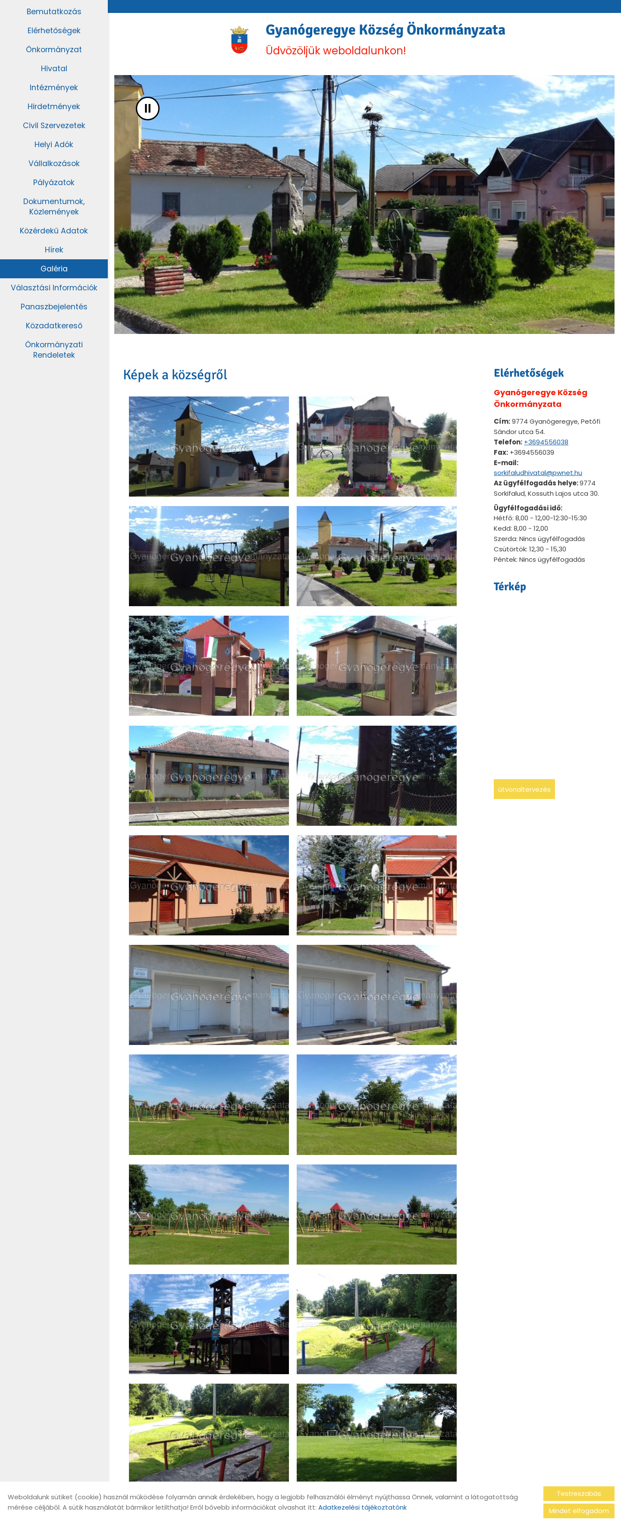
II (147, 111)
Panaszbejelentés (54, 306)
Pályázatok (54, 182)
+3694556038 (546, 444)
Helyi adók (54, 144)
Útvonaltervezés (524, 791)
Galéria (54, 268)
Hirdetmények (54, 106)
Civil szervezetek (54, 125)
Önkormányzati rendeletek (54, 349)
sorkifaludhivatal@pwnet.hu (538, 475)
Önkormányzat (53, 49)
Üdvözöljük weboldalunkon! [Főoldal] (386, 41)
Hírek (53, 249)
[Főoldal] (231, 41)
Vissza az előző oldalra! (179, 1449)
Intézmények (54, 87)
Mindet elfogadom (579, 1510)
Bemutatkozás (54, 11)
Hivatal (54, 68)
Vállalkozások (54, 163)
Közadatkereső (54, 325)
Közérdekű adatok (54, 230)
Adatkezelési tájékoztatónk (362, 1507)
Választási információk (54, 287)
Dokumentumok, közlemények (54, 206)
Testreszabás (579, 1493)
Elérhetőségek (54, 30)
